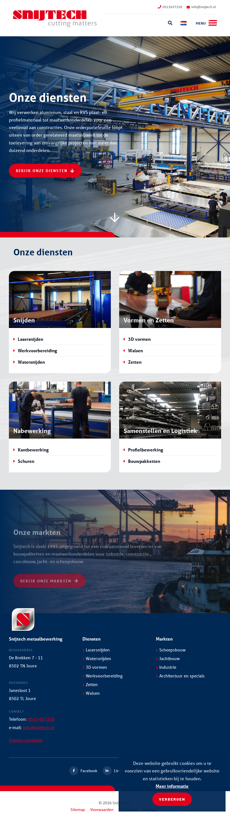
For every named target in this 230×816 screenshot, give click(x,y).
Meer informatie (172, 786)
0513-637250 (41, 719)
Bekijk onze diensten (45, 170)
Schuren (26, 461)
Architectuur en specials (180, 676)
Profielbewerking (145, 450)
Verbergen (172, 799)
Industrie (166, 667)
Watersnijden (31, 362)
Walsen (135, 350)
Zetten (134, 362)
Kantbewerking (33, 450)
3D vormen (139, 339)
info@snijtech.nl (201, 6)
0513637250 (170, 6)
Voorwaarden (101, 809)
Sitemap (77, 809)
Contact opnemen (26, 740)
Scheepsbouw (171, 650)
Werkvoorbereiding (37, 350)
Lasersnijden (30, 339)
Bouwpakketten (144, 461)
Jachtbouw (168, 658)
